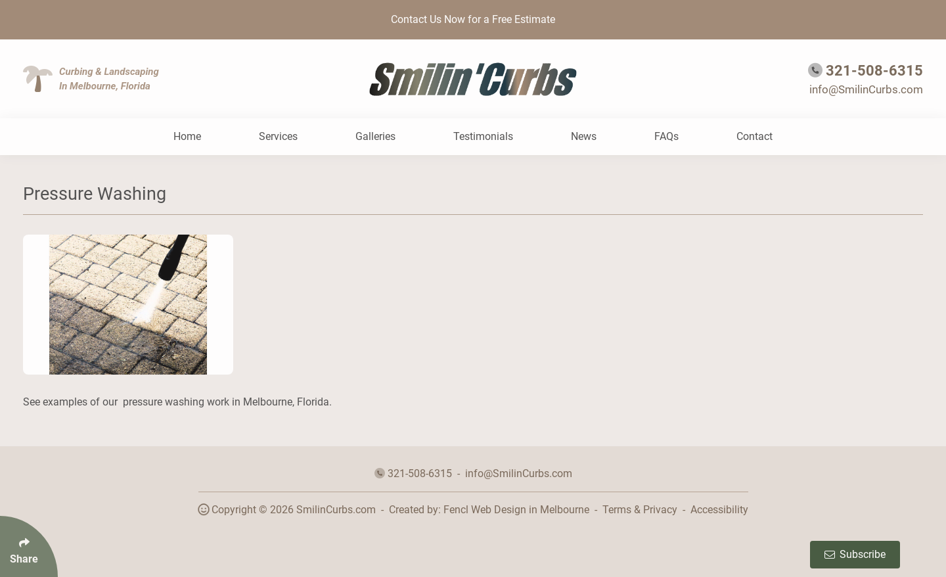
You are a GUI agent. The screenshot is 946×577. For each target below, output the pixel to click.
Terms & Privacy (639, 509)
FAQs (666, 136)
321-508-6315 (874, 70)
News (584, 136)
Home (187, 136)
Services (278, 136)
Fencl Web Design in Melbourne (516, 509)
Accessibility (719, 509)
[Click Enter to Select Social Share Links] (29, 546)
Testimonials (483, 136)
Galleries (375, 136)
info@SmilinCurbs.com (866, 89)
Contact (754, 136)
